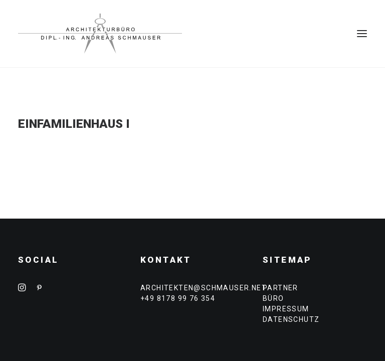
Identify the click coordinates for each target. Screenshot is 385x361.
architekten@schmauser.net (203, 288)
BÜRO (273, 298)
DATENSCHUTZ (291, 319)
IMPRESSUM (286, 309)
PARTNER (280, 288)
